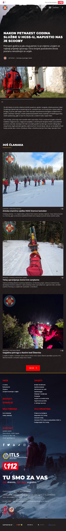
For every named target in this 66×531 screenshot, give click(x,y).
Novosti (7, 398)
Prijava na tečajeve (40, 413)
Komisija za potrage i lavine (24, 58)
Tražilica (41, 7)
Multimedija (10, 408)
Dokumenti (6, 387)
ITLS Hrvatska (42, 408)
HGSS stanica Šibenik (15, 350)
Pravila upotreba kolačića (22, 491)
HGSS (5, 380)
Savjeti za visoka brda (41, 398)
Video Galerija (7, 415)
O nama (5, 385)
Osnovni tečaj (38, 418)
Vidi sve (33, 368)
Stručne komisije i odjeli (10, 391)
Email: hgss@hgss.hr (9, 438)
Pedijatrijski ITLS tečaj (41, 422)
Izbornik (54, 7)
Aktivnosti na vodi (40, 389)
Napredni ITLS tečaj (40, 415)
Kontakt (8, 428)
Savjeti (38, 380)
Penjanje (37, 396)
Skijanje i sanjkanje (40, 394)
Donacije (8, 402)
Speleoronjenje (39, 387)
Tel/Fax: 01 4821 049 (9, 435)
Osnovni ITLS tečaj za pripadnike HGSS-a (47, 420)
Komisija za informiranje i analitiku (18, 277)
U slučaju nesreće (40, 403)
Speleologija (38, 391)
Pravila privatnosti (8, 491)
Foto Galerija (7, 413)
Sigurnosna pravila (40, 401)
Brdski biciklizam (40, 385)
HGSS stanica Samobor (15, 208)
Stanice (5, 389)
